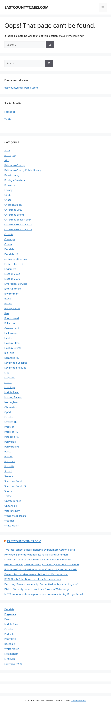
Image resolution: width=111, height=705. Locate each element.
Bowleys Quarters (14, 180)
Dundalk (9, 249)
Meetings (9, 387)
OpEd (7, 412)
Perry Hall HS (11, 446)
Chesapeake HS (13, 204)
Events (8, 303)
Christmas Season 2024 (17, 219)
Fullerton (9, 323)
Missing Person (13, 397)
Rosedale (9, 461)
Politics (8, 456)
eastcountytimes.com (16, 259)
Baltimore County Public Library (22, 170)
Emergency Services (15, 283)
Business (9, 185)
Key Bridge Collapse (15, 362)
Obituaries (10, 407)
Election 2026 (12, 278)
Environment (11, 293)
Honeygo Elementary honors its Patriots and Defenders (36, 554)
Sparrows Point (13, 481)
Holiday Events (12, 348)
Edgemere (10, 269)
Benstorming (11, 175)
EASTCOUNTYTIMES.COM (26, 7)
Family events (12, 308)
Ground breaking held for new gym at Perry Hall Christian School (41, 564)
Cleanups (9, 239)
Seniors (8, 476)
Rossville (9, 466)
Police (7, 451)
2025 (7, 150)
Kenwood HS (11, 357)
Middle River (11, 392)
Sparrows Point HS (15, 486)
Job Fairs (9, 352)
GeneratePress (78, 700)
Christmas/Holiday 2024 (18, 224)
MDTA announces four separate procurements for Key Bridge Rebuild (44, 594)
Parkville (9, 426)
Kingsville (9, 377)
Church (8, 234)
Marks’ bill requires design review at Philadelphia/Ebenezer (38, 559)
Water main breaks (15, 515)
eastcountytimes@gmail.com (21, 87)
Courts (8, 244)
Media (7, 382)
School (8, 471)
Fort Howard (11, 318)
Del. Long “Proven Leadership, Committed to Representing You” (41, 584)
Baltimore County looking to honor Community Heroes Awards (40, 569)
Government (11, 328)
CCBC (7, 195)
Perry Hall (10, 441)
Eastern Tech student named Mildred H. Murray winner (36, 574)
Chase (7, 199)
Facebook (9, 111)
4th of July (10, 155)
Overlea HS (10, 422)
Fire (6, 313)
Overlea (8, 417)
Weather (9, 520)
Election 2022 (12, 273)
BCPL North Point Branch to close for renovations (32, 579)
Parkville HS (11, 431)
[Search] (50, 44)
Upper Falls (10, 505)
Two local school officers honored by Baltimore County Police (39, 549)
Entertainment (12, 288)
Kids (6, 372)
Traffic (7, 496)
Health (8, 338)
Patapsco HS (11, 436)
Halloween (10, 333)
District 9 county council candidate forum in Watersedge (36, 589)
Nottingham (11, 402)
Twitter (8, 119)
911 (6, 160)
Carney (8, 190)
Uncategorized (12, 501)
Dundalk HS (11, 254)
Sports (8, 491)
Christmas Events (14, 214)
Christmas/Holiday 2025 (18, 229)
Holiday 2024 (11, 343)
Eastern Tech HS (13, 264)
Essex (7, 298)
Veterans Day (12, 510)
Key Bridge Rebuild (15, 367)
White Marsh (11, 525)
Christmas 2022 (13, 209)
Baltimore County (14, 165)
